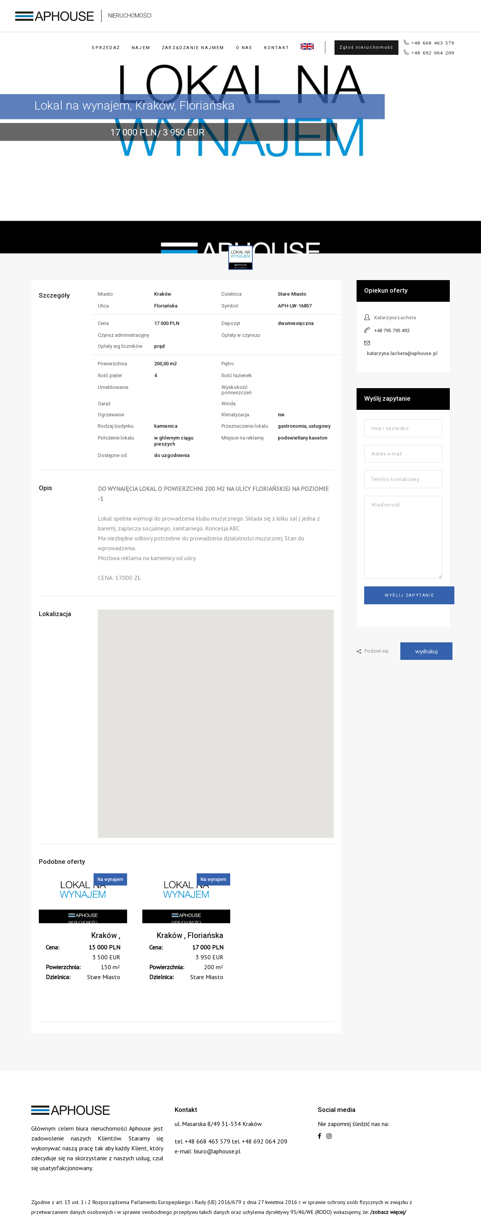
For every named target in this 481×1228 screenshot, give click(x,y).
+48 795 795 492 (391, 330)
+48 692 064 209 (432, 52)
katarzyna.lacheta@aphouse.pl (402, 353)
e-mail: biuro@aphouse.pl (207, 1151)
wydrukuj (426, 651)
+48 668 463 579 (432, 42)
